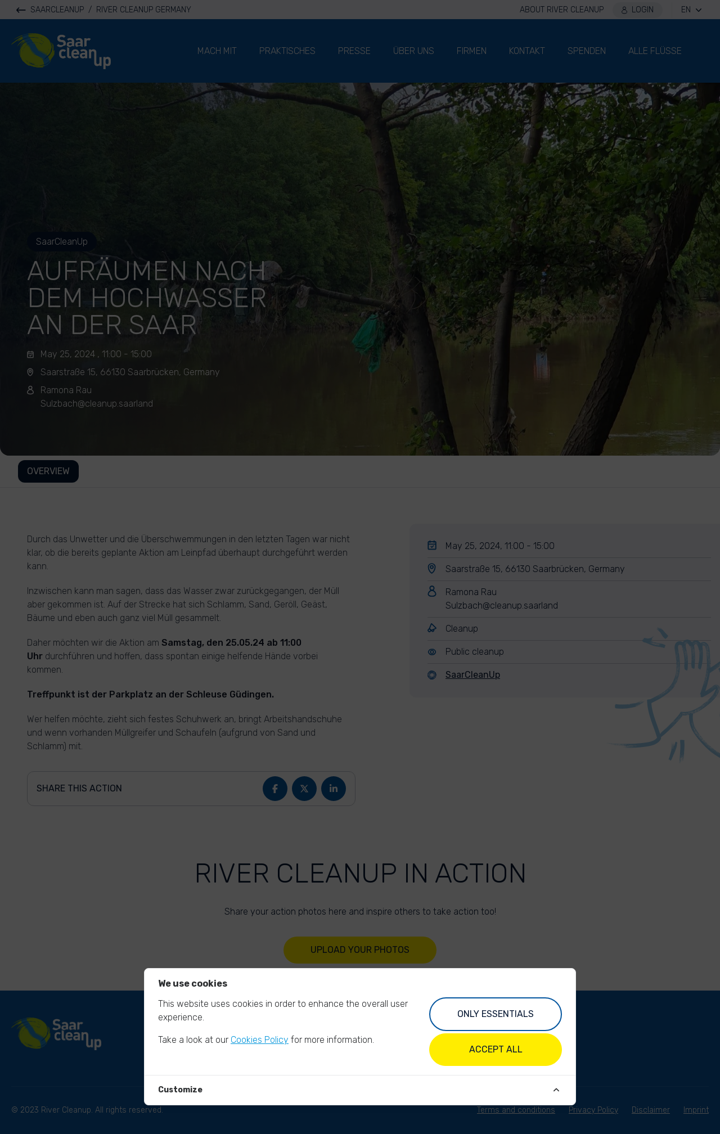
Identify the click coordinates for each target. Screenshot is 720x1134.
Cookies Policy (260, 1039)
